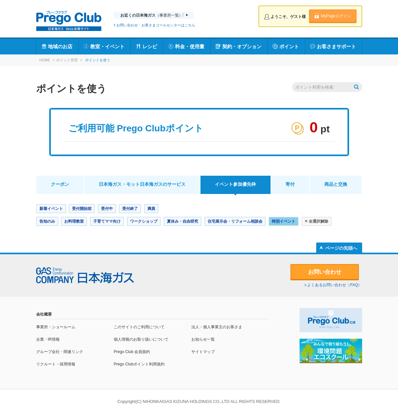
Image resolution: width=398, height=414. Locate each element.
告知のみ (47, 221)
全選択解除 (316, 221)
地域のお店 (60, 46)
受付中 (107, 208)
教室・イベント (107, 46)
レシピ (149, 46)
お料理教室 (74, 221)
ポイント (289, 46)
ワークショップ (143, 221)
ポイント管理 (67, 60)
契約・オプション (241, 46)
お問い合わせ (324, 272)
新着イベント (51, 208)
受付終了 (130, 208)
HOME (44, 60)
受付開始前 (82, 208)
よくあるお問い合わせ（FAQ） (334, 285)
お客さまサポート (336, 46)
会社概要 (44, 314)
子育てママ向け (107, 221)
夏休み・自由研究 (182, 221)
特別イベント (283, 221)
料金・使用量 (189, 46)
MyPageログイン (336, 16)
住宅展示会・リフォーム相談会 (235, 221)
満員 (151, 208)
